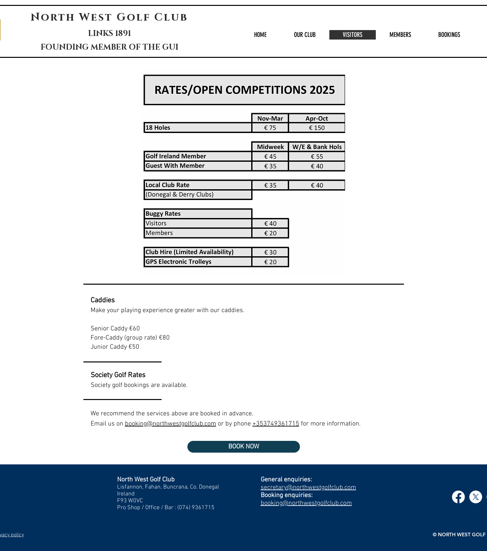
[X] (475, 497)
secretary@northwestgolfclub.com (308, 488)
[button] (304, 35)
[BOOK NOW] (244, 446)
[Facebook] (458, 497)
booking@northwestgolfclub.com (306, 503)
